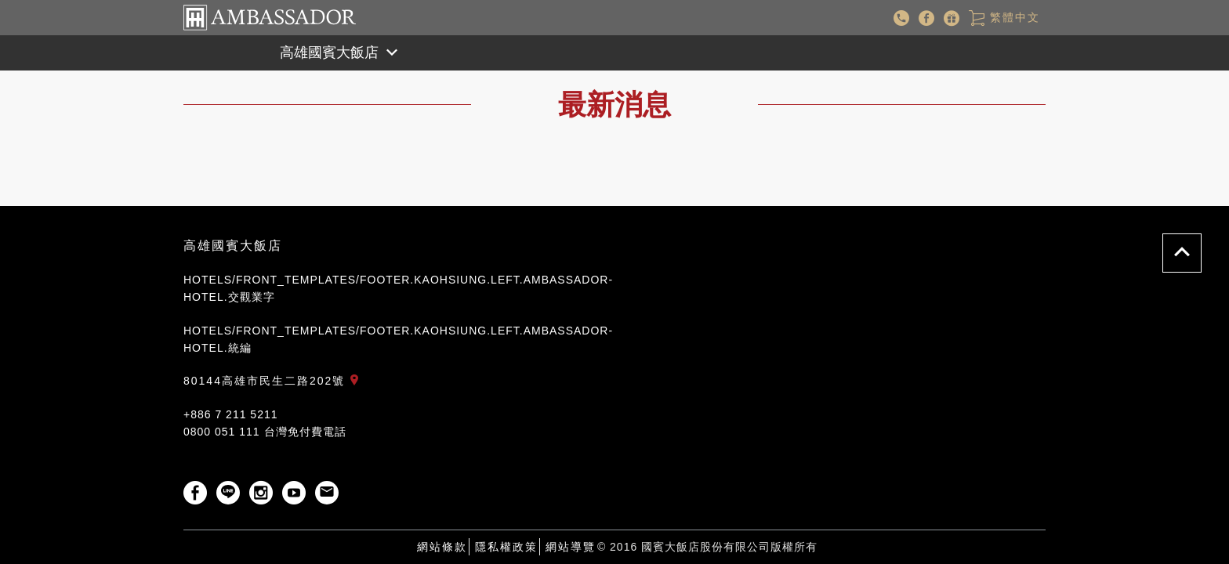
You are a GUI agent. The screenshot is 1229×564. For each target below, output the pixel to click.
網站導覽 (571, 546)
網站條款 (442, 546)
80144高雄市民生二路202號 (274, 380)
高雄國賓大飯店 (232, 245)
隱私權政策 (506, 546)
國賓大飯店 (269, 17)
